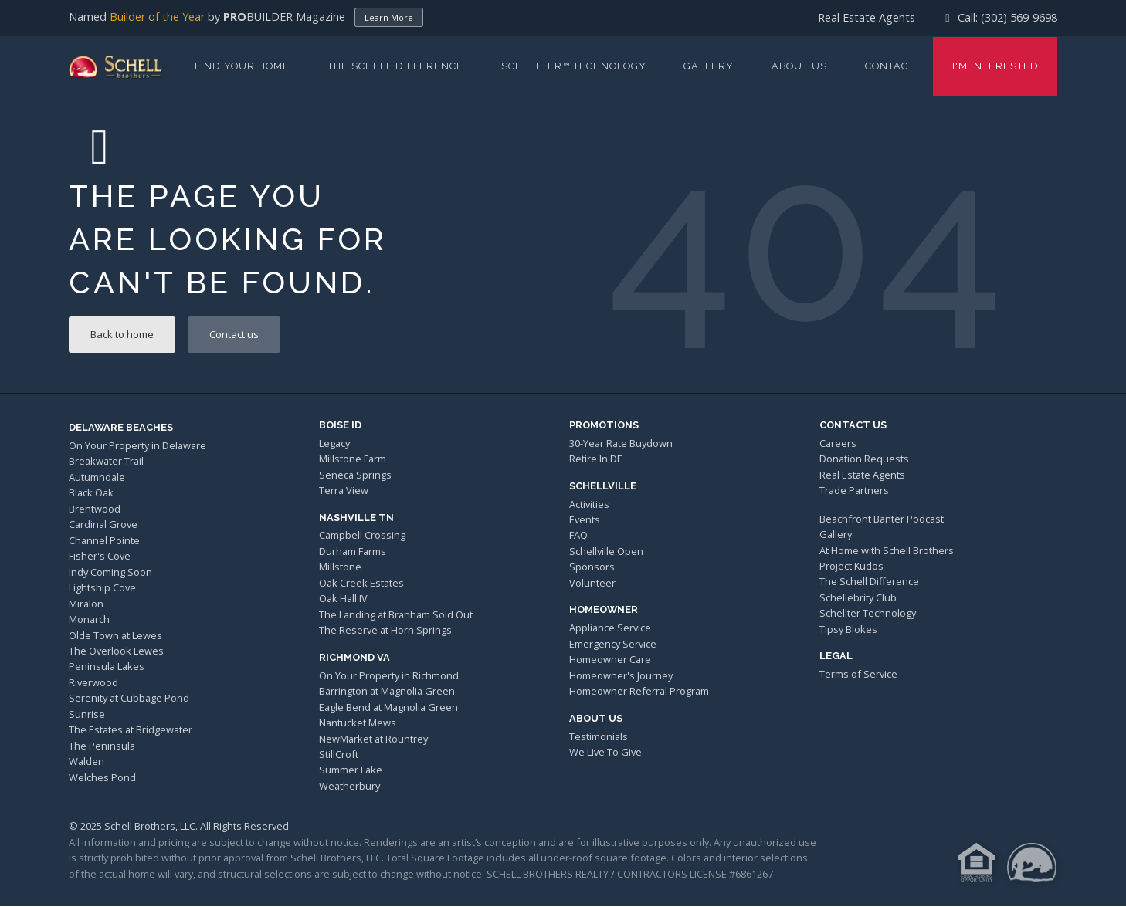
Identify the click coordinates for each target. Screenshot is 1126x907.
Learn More (389, 17)
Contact (889, 66)
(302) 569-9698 (1019, 17)
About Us (799, 66)
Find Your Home (242, 66)
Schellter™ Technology (573, 66)
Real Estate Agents (866, 17)
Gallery (708, 66)
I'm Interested (995, 66)
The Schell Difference (395, 66)
